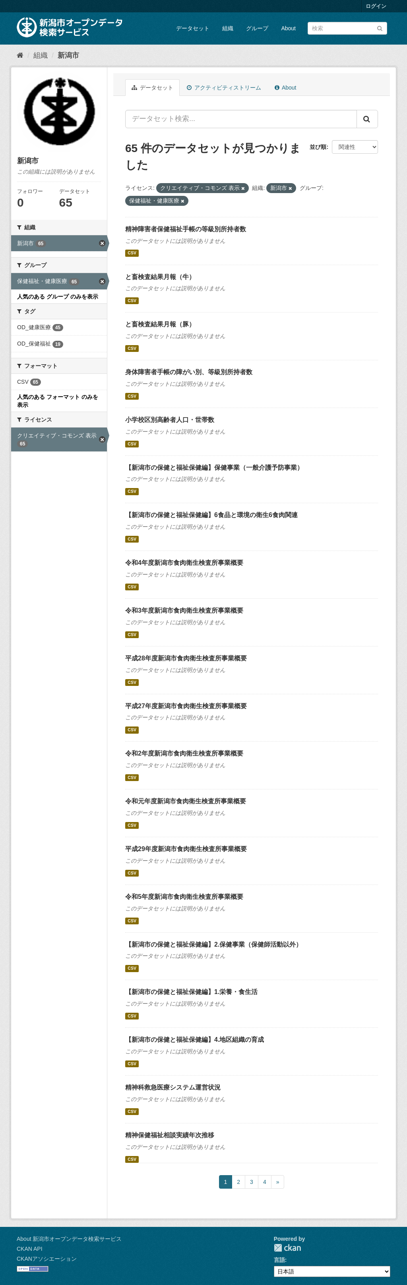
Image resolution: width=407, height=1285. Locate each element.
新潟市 (68, 55)
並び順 (318, 147)
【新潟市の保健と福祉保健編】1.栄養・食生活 (191, 991)
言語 (279, 1260)
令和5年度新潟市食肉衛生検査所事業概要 (184, 896)
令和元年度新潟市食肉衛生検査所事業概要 (185, 801)
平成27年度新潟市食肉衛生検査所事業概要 (186, 706)
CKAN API (30, 1249)
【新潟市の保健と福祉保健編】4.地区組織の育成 (194, 1039)
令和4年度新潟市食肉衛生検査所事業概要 (184, 562)
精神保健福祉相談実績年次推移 (169, 1135)
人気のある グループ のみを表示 (57, 296)
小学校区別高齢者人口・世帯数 (169, 419)
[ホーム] (20, 55)
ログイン (376, 6)
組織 (227, 28)
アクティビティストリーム (224, 87)
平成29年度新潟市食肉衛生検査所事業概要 (186, 849)
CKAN (287, 1248)
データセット (192, 28)
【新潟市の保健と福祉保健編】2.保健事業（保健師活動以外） (213, 944)
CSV (132, 253)
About (288, 28)
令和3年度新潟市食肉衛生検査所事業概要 (184, 610)
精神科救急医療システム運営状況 (173, 1087)
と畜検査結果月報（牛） (160, 276)
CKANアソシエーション (47, 1259)
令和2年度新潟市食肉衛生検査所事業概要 (184, 753)
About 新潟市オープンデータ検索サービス (69, 1239)
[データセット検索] (347, 28)
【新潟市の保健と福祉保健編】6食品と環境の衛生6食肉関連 (211, 515)
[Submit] (379, 27)
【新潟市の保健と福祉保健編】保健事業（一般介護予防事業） (214, 467)
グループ (257, 28)
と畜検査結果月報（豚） (160, 324)
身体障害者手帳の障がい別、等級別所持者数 (188, 372)
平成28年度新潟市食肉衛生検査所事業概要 (186, 658)
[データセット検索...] (241, 119)
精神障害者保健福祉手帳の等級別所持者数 (185, 229)
